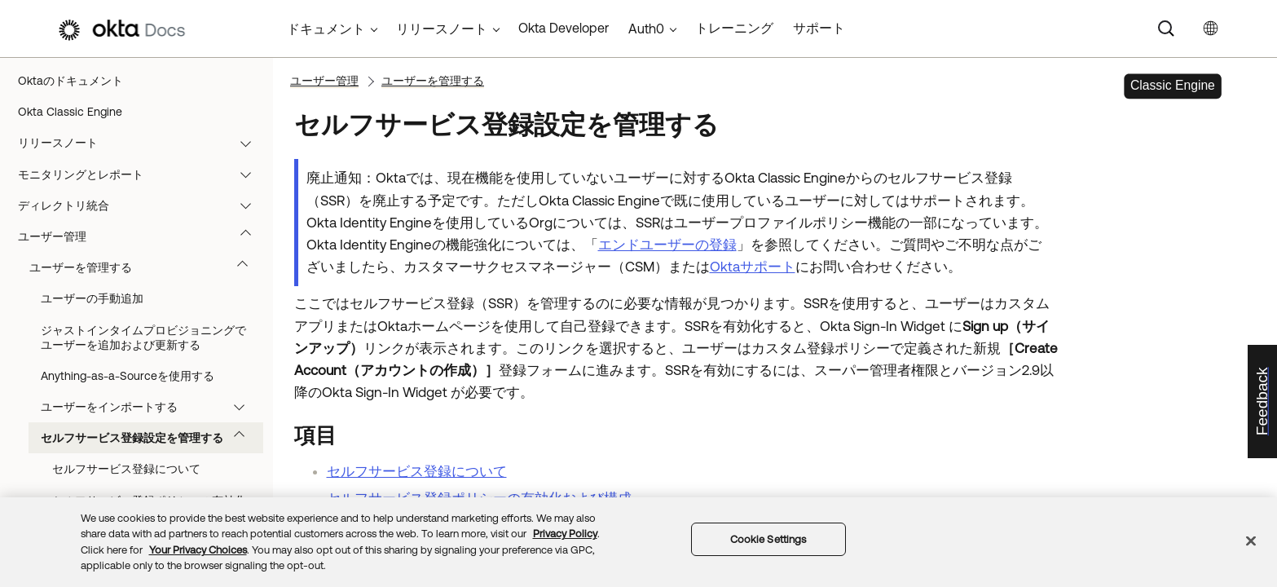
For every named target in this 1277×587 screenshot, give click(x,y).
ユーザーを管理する (146, 267)
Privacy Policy (565, 533)
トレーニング (734, 27)
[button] (249, 142)
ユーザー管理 (142, 236)
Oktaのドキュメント (70, 80)
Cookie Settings (768, 539)
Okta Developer (563, 27)
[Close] (1251, 540)
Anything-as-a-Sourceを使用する (127, 375)
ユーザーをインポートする (150, 406)
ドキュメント (326, 28)
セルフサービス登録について (126, 468)
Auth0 (646, 28)
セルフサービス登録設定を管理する (150, 437)
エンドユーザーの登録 (667, 244)
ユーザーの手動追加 (92, 298)
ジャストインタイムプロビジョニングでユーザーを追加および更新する (143, 337)
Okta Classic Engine (70, 111)
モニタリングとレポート (142, 174)
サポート (819, 27)
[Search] (1166, 28)
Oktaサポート (752, 266)
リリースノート (142, 142)
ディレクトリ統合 (142, 205)
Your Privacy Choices (198, 550)
